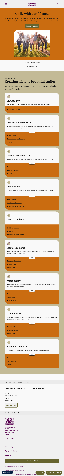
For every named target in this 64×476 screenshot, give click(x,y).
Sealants (9, 142)
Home (7, 435)
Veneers (9, 364)
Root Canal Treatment (13, 170)
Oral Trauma (11, 267)
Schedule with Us (32, 26)
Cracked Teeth (11, 264)
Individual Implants (13, 228)
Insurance (8, 455)
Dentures (10, 167)
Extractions (10, 294)
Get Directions (11, 405)
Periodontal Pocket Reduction (16, 206)
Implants (10, 231)
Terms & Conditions (30, 474)
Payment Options (11, 451)
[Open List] (32, 132)
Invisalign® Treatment (14, 109)
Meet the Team (10, 443)
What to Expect (10, 447)
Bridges (9, 173)
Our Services (9, 439)
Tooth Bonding (11, 361)
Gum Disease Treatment (14, 203)
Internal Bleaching (12, 330)
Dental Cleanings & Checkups (16, 139)
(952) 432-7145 (34, 66)
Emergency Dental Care (14, 261)
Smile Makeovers (12, 358)
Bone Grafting (11, 199)
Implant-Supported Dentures (15, 234)
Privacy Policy (20, 474)
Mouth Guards (11, 135)
